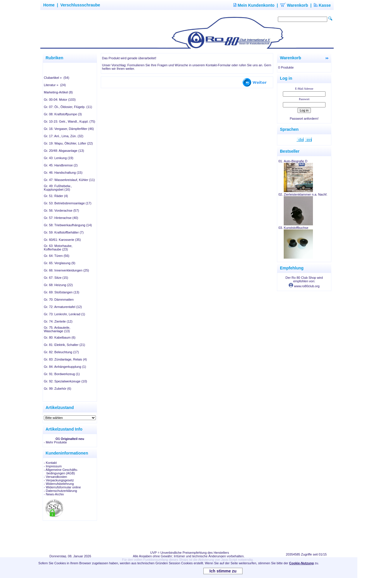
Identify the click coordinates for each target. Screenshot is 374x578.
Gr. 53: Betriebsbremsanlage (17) (67, 203)
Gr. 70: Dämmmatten (59, 299)
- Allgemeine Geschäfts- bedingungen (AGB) (61, 471)
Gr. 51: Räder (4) (56, 196)
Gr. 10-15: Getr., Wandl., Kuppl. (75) (69, 121)
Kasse (322, 5)
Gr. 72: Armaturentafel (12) (63, 307)
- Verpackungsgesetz (59, 480)
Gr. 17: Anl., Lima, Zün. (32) (63, 136)
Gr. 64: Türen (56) (56, 255)
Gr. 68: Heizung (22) (58, 285)
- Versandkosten (55, 476)
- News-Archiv (54, 494)
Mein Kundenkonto (253, 5)
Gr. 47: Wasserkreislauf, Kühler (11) (69, 180)
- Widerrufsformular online (62, 487)
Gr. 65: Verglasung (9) (59, 263)
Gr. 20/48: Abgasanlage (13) (64, 150)
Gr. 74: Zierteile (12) (58, 321)
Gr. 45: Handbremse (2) (61, 165)
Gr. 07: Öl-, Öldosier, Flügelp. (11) (68, 107)
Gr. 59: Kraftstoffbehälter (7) (64, 232)
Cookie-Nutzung (301, 563)
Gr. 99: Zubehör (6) (57, 388)
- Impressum (53, 466)
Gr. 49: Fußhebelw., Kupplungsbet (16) (58, 187)
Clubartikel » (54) (56, 77)
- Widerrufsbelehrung (59, 483)
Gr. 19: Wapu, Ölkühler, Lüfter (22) (68, 143)
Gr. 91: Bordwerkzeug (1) (62, 374)
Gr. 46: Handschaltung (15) (63, 172)
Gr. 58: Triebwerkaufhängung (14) (68, 225)
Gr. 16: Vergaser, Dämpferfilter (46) (69, 128)
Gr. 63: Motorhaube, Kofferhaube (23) (58, 247)
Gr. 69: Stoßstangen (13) (61, 292)
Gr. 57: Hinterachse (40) (61, 218)
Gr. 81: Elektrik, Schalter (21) (64, 345)
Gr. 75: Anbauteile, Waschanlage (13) (57, 329)
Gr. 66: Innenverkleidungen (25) (66, 270)
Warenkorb (294, 5)
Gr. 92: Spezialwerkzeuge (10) (65, 381)
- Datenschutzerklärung (60, 490)
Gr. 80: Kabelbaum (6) (59, 337)
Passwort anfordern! (304, 118)
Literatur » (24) (55, 85)
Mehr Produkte (56, 442)
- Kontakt (50, 462)
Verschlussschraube (80, 5)
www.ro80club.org (304, 286)
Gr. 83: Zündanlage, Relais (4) (65, 359)
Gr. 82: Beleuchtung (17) (61, 352)
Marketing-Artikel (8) (58, 92)
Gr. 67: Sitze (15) (56, 277)
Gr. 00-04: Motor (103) (60, 99)
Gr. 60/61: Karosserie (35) (62, 239)
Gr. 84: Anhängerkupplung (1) (65, 366)
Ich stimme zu (223, 571)
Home (49, 5)
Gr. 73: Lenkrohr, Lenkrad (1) (64, 314)
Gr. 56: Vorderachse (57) (61, 210)
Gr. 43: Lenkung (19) (58, 158)
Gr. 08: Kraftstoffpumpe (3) (63, 114)
